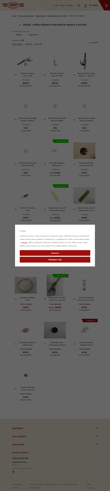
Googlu (24, 242)
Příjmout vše (55, 259)
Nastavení (55, 253)
